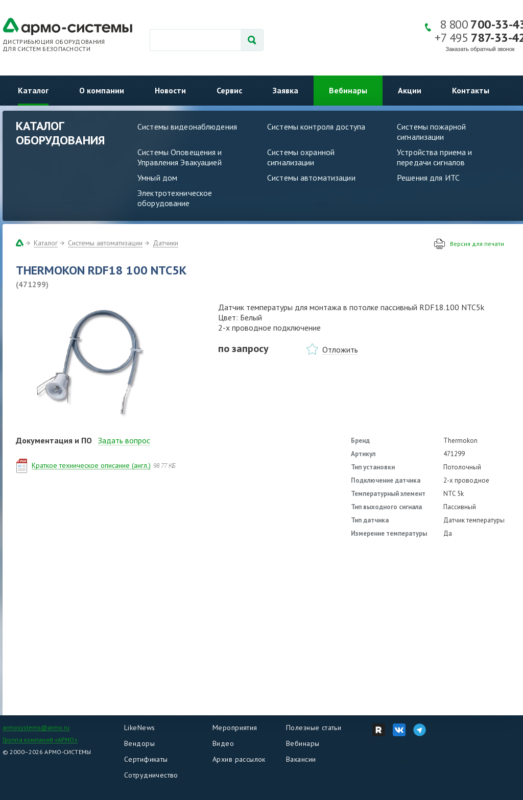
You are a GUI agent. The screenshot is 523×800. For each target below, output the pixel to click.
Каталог (33, 90)
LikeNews (139, 727)
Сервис (229, 90)
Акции (409, 90)
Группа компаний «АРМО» (40, 739)
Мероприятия (234, 727)
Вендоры (139, 743)
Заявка (285, 90)
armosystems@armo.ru (36, 727)
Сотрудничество (151, 775)
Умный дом (157, 177)
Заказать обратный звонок (480, 49)
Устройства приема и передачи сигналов (434, 157)
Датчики (165, 242)
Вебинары (348, 90)
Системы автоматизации (311, 177)
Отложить (340, 349)
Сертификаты (146, 759)
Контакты (470, 90)
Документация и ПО (54, 440)
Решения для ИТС (428, 177)
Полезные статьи (313, 727)
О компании (101, 90)
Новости (170, 90)
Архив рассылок (239, 759)
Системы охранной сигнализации (301, 157)
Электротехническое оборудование (174, 198)
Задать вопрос (124, 440)
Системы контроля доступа (316, 126)
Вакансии (301, 759)
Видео (223, 743)
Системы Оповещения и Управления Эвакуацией (179, 157)
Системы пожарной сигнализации (431, 131)
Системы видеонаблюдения (187, 126)
